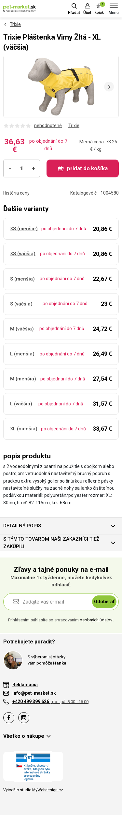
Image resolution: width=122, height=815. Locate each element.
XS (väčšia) (22, 254)
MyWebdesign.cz (47, 790)
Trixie (15, 24)
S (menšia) (22, 279)
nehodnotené (48, 125)
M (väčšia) (22, 329)
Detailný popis (22, 526)
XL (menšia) (23, 429)
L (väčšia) (21, 404)
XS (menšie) (24, 229)
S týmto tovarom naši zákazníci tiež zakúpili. (51, 542)
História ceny (16, 193)
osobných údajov (96, 619)
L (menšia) (22, 354)
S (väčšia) (21, 304)
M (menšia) (23, 379)
